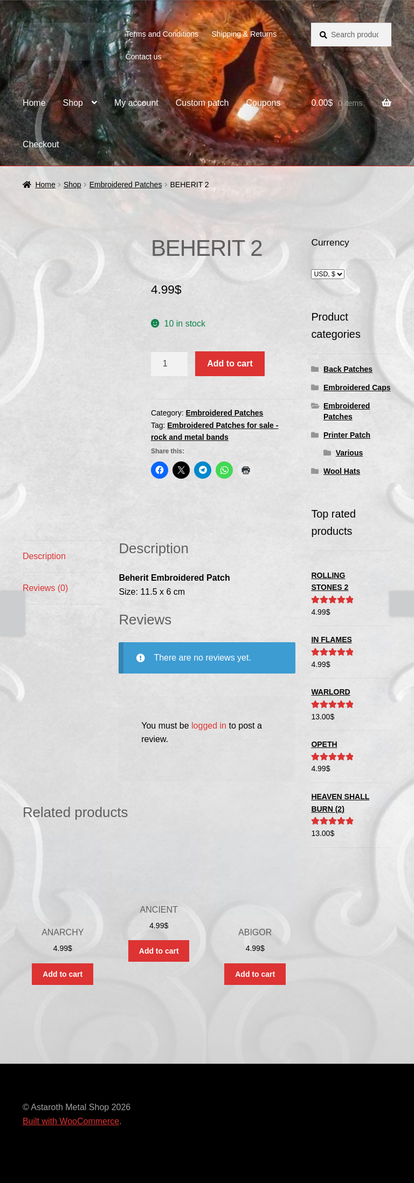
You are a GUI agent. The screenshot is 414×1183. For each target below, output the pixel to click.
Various (349, 452)
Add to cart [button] (62, 974)
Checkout (41, 144)
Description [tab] (44, 556)
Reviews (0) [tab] (45, 588)
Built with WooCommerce (71, 1121)
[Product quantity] (169, 363)
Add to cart (229, 363)
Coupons (263, 102)
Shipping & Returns (244, 34)
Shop (73, 102)
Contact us (144, 56)
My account (136, 102)
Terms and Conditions (162, 34)
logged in (208, 725)
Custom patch (202, 102)
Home (34, 102)
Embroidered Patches (125, 184)
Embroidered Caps (356, 387)
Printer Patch (346, 435)
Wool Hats (341, 471)
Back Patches (347, 369)
